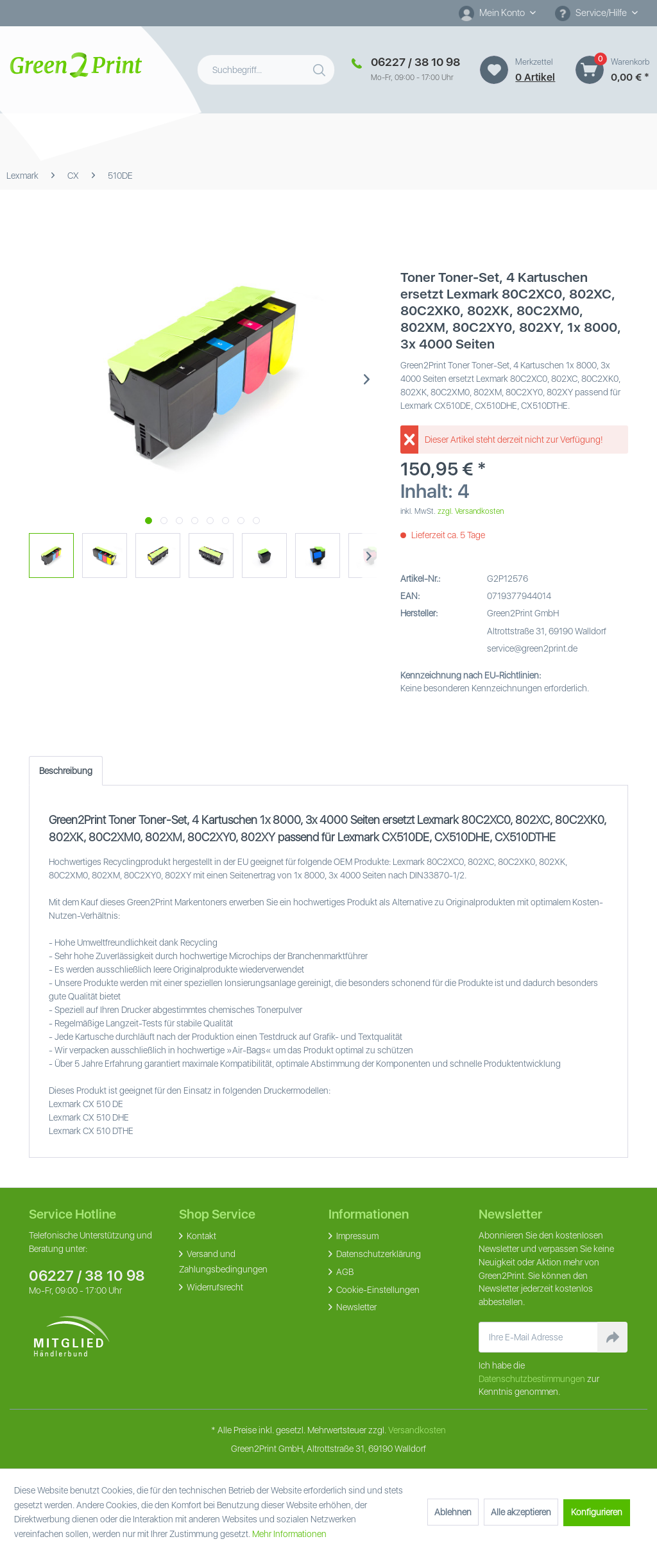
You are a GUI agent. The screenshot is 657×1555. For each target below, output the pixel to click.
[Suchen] (321, 67)
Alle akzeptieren (521, 1512)
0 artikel (535, 77)
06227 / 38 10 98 (87, 1276)
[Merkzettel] (494, 70)
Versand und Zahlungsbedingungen (223, 1261)
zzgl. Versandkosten (471, 511)
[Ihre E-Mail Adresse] (539, 1337)
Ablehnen (453, 1512)
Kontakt (200, 1236)
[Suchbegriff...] (266, 69)
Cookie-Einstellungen (377, 1290)
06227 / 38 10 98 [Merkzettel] (415, 62)
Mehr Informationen (289, 1534)
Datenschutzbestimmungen (532, 1379)
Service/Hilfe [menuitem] (592, 13)
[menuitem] (497, 13)
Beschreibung (65, 771)
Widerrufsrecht (214, 1287)
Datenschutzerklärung (377, 1254)
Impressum (356, 1236)
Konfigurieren (596, 1512)
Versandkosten (417, 1430)
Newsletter (355, 1307)
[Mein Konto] (497, 13)
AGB (344, 1272)
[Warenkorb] (589, 70)
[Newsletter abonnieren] (612, 1337)
